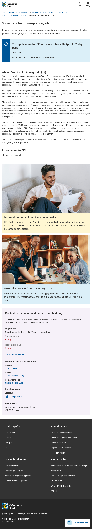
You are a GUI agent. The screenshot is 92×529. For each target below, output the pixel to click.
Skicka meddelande (14, 383)
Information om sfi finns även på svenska (30, 217)
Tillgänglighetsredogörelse (16, 481)
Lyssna (8, 448)
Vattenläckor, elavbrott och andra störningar (69, 466)
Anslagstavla (56, 471)
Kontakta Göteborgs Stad (61, 433)
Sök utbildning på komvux (59, 12)
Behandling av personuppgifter (18, 476)
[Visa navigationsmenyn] (87, 4)
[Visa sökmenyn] (79, 4)
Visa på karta (13, 396)
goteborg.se (7, 514)
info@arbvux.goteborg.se (15, 376)
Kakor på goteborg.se (14, 471)
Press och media (58, 453)
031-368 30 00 (11, 368)
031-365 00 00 (8, 522)
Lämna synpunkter (58, 443)
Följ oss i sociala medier (61, 448)
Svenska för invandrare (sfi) (14, 15)
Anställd (54, 491)
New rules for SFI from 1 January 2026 (28, 288)
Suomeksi (9, 438)
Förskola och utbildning (19, 12)
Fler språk (9, 443)
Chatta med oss (77, 522)
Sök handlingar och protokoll (63, 476)
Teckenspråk (10, 433)
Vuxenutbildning (39, 12)
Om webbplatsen (12, 466)
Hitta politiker (56, 481)
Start (4, 12)
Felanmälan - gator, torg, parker (64, 438)
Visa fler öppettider (16, 354)
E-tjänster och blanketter (61, 486)
